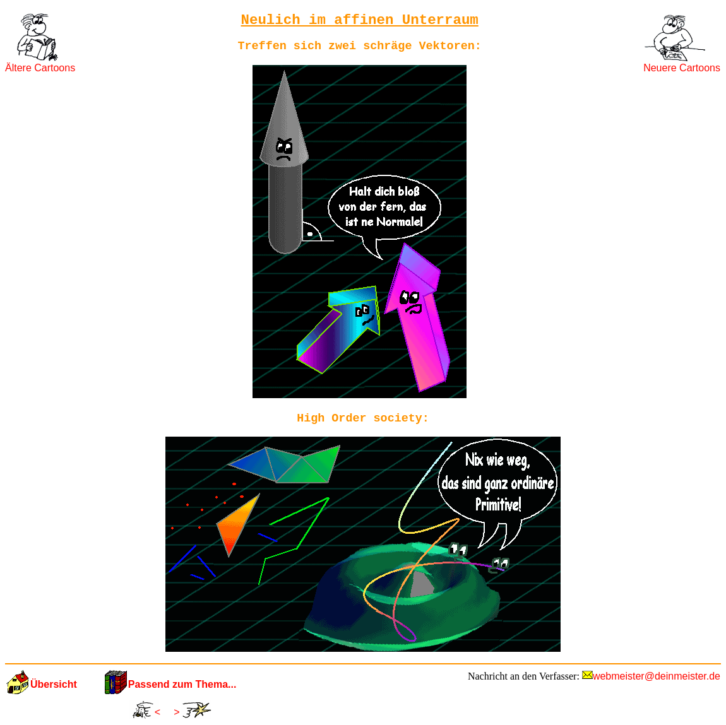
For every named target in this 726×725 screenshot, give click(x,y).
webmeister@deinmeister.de (656, 676)
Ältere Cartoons (40, 67)
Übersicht (53, 684)
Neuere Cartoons (681, 67)
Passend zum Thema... (182, 684)
